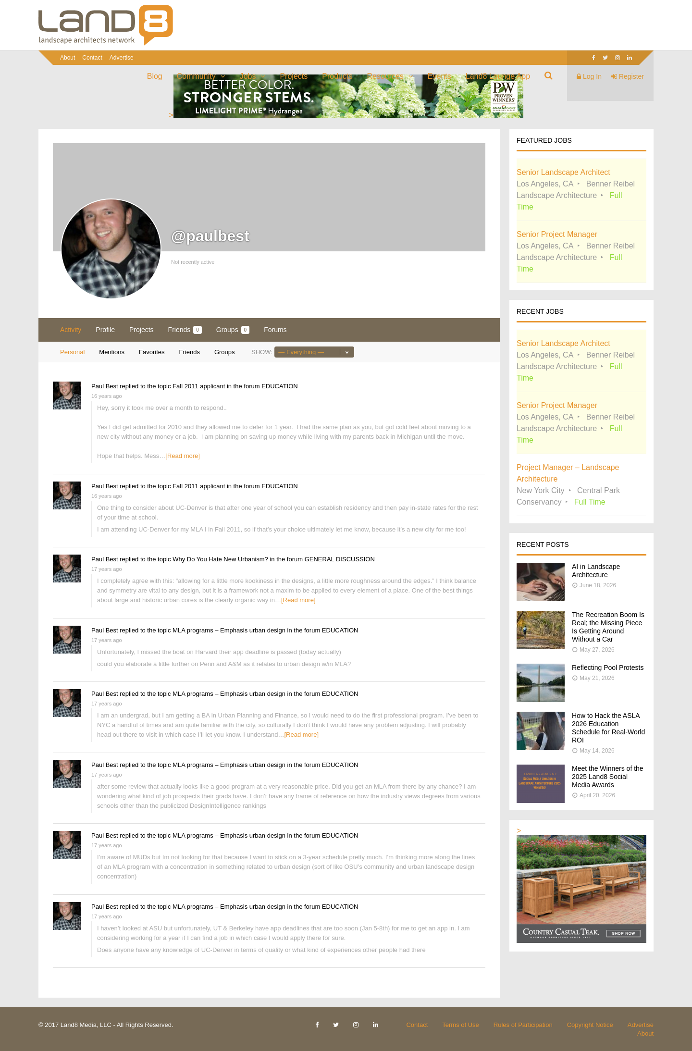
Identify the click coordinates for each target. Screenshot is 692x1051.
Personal (72, 352)
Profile (105, 330)
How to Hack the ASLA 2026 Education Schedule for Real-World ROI (608, 728)
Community (196, 76)
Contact (92, 57)
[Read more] (182, 455)
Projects (294, 76)
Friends (185, 330)
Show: (261, 352)
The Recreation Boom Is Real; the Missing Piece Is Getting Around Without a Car (608, 627)
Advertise (122, 57)
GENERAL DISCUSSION (340, 559)
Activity (70, 330)
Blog (154, 76)
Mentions (111, 352)
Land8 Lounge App (498, 76)
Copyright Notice (590, 1024)
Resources (385, 76)
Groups (232, 330)
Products (337, 76)
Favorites (151, 352)
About (67, 57)
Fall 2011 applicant (199, 386)
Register (627, 76)
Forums (275, 330)
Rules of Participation (523, 1024)
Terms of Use (460, 1024)
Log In (589, 76)
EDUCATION (279, 386)
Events (439, 76)
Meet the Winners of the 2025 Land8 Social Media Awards (607, 777)
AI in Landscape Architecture (596, 571)
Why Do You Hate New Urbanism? (220, 559)
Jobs (248, 76)
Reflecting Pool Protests (607, 667)
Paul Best (104, 386)
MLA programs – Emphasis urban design (229, 630)
